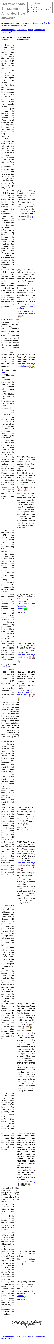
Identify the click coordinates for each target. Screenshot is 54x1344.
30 (51, 9)
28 (46, 9)
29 (48, 9)
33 (34, 12)
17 (43, 7)
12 (31, 7)
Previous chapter (8, 30)
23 (34, 9)
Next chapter (22, 30)
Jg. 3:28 (8, 347)
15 (38, 7)
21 (29, 9)
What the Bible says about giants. (26, 365)
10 (51, 5)
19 (48, 7)
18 (46, 7)
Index (30, 30)
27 (43, 9)
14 (36, 7)
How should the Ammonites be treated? (26, 606)
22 (31, 9)
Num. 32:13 (26, 220)
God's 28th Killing (24, 690)
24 (36, 9)
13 (34, 7)
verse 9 (24, 612)
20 (51, 7)
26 (41, 9)
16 (41, 7)
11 (29, 7)
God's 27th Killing (26, 487)
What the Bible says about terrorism (26, 864)
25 (38, 9)
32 (31, 12)
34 (36, 12)
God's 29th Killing (26, 1181)
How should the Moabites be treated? (26, 312)
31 (29, 12)
